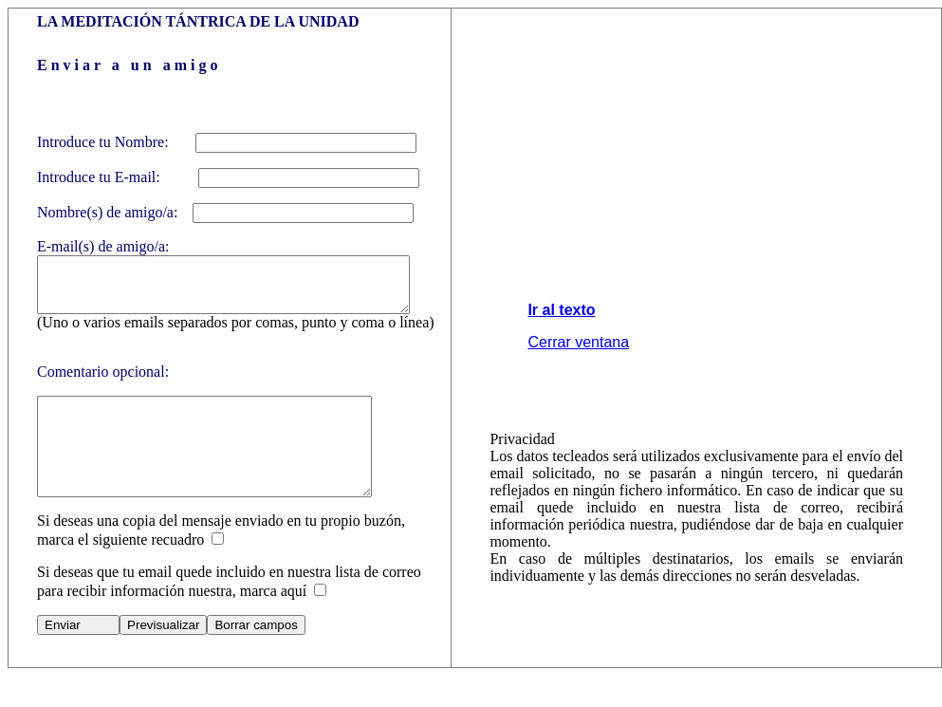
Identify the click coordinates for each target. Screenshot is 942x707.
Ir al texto (565, 326)
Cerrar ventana (582, 358)
